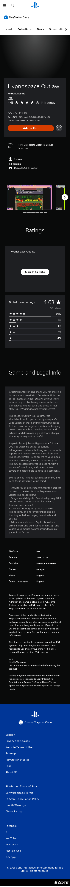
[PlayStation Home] (35, 5)
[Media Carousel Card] (29, 197)
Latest (8, 29)
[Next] (65, 197)
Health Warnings (17, 662)
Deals (40, 29)
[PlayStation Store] (17, 17)
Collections (25, 29)
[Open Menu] (4, 5)
